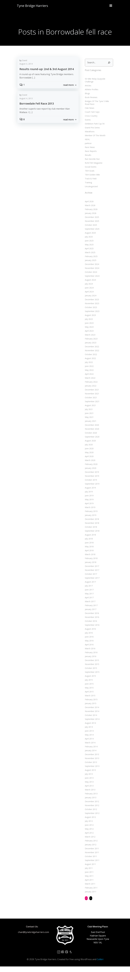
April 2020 (88, 462)
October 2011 (90, 862)
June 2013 (88, 783)
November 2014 (91, 716)
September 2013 (91, 771)
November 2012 (91, 811)
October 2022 (90, 360)
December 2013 (91, 760)
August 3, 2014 (26, 73)
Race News (89, 152)
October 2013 (90, 767)
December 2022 (91, 352)
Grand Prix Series (91, 133)
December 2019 (91, 477)
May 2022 (88, 375)
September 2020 (91, 442)
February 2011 (90, 893)
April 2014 (88, 744)
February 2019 (90, 516)
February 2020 (90, 469)
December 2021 (91, 395)
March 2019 (89, 513)
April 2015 (88, 697)
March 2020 (89, 465)
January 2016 (89, 662)
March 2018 (89, 560)
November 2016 (91, 622)
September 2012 (91, 818)
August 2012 (89, 822)
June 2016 (88, 642)
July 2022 (88, 367)
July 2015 (88, 685)
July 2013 (88, 779)
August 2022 (89, 364)
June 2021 (88, 418)
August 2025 (89, 238)
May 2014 (88, 740)
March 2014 (89, 748)
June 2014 (88, 736)
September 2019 (91, 489)
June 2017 (88, 595)
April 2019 (88, 509)
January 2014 (89, 756)
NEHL (86, 145)
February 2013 (90, 799)
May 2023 (88, 332)
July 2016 (88, 638)
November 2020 (91, 434)
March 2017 (89, 607)
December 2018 (91, 524)
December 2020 (91, 430)
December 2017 (91, 571)
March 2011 (89, 889)
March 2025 (89, 258)
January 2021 (89, 426)
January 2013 (89, 803)
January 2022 (89, 391)
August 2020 (89, 446)
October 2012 (90, 815)
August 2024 (89, 285)
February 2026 (90, 215)
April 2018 (88, 556)
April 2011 (88, 885)
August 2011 (89, 869)
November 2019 (91, 481)
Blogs (86, 99)
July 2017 (88, 591)
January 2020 (89, 473)
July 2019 (88, 497)
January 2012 (89, 850)
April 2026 (88, 207)
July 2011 (88, 873)
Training (87, 188)
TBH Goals (89, 176)
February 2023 (90, 344)
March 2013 (89, 795)
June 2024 (88, 293)
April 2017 (88, 603)
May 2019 (88, 505)
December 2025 (91, 222)
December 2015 (91, 665)
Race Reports (90, 156)
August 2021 (89, 411)
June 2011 (88, 877)
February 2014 (90, 752)
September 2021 (91, 407)
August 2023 (89, 320)
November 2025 (91, 226)
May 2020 (88, 458)
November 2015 (91, 669)
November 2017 (91, 575)
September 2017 (91, 583)
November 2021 (91, 399)
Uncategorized (90, 192)
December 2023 (91, 305)
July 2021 (88, 415)
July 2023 (88, 324)
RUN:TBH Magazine (93, 168)
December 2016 (91, 618)
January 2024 (89, 301)
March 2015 (89, 701)
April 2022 (88, 379)
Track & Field (90, 184)
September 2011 (91, 865)
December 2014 (91, 713)
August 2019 (89, 493)
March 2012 (89, 842)
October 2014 (90, 720)
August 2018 (89, 540)
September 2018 (91, 536)
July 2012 (88, 826)
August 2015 (89, 681)
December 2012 (91, 807)
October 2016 (90, 626)
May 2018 (88, 552)
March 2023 (89, 340)
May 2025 (88, 250)
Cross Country (90, 121)
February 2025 (90, 262)
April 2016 (88, 650)
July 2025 (88, 242)
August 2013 (89, 775)
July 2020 (88, 450)
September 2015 (91, 677)
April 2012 (88, 838)
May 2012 (88, 834)
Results (87, 160)
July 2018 (88, 544)
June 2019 (88, 501)
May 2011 (88, 881)
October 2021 (90, 403)
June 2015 (88, 689)
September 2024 (91, 281)
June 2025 (88, 246)
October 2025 (90, 230)
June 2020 (88, 454)
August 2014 (89, 728)
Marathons (89, 137)
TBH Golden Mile (91, 180)
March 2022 (89, 383)
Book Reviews (90, 103)
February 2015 (90, 705)
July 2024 (88, 289)
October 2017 (90, 579)
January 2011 (89, 897)
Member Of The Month (94, 141)
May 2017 (88, 599)
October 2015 (90, 673)
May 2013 (88, 787)
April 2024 (88, 297)
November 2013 (91, 764)
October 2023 (90, 313)
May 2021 (88, 422)
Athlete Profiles (91, 95)
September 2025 (91, 234)
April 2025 (88, 254)
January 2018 (89, 567)
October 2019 (90, 485)
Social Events (90, 172)
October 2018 (90, 532)
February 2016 (90, 658)
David (24, 70)
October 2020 (90, 438)
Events (87, 125)
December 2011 (91, 854)
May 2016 (88, 646)
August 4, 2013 (26, 108)
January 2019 (89, 520)
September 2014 (91, 724)
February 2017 (90, 611)
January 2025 (89, 266)
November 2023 (91, 309)
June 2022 (88, 371)
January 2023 (89, 348)
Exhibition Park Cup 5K (94, 129)
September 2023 (91, 316)
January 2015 (89, 709)
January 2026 (89, 218)
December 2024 (91, 269)
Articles (87, 91)
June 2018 (88, 548)
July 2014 (88, 732)
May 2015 (88, 693)
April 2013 (88, 791)
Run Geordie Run (91, 164)
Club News (88, 113)
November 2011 (91, 858)
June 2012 (88, 830)
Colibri (100, 964)
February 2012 (90, 846)
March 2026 (89, 211)
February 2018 (90, 564)
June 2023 (88, 328)
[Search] (110, 71)
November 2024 (91, 273)
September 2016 (91, 630)
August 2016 (89, 634)
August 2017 (89, 587)
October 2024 (90, 277)
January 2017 (89, 615)
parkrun (87, 149)
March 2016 (89, 654)
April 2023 (88, 336)
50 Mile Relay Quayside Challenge (99, 87)
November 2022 (91, 356)
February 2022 (90, 387)
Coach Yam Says (91, 117)
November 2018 (91, 528)
